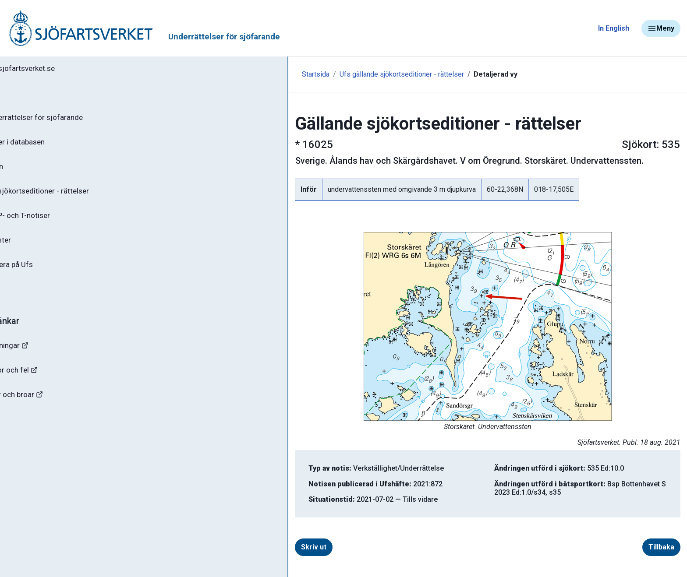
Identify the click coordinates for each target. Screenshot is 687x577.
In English (613, 28)
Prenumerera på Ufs (50, 275)
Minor (21, 461)
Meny (661, 28)
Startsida (191, 74)
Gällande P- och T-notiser (59, 223)
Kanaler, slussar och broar (56, 409)
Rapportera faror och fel (52, 383)
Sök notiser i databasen (56, 146)
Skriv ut (232, 547)
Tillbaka (619, 547)
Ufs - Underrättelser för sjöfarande (75, 120)
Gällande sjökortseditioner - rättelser (79, 197)
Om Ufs (29, 301)
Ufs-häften (34, 171)
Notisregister (39, 249)
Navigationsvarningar (48, 357)
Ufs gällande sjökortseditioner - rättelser (278, 74)
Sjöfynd (25, 435)
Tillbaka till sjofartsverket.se (62, 69)
